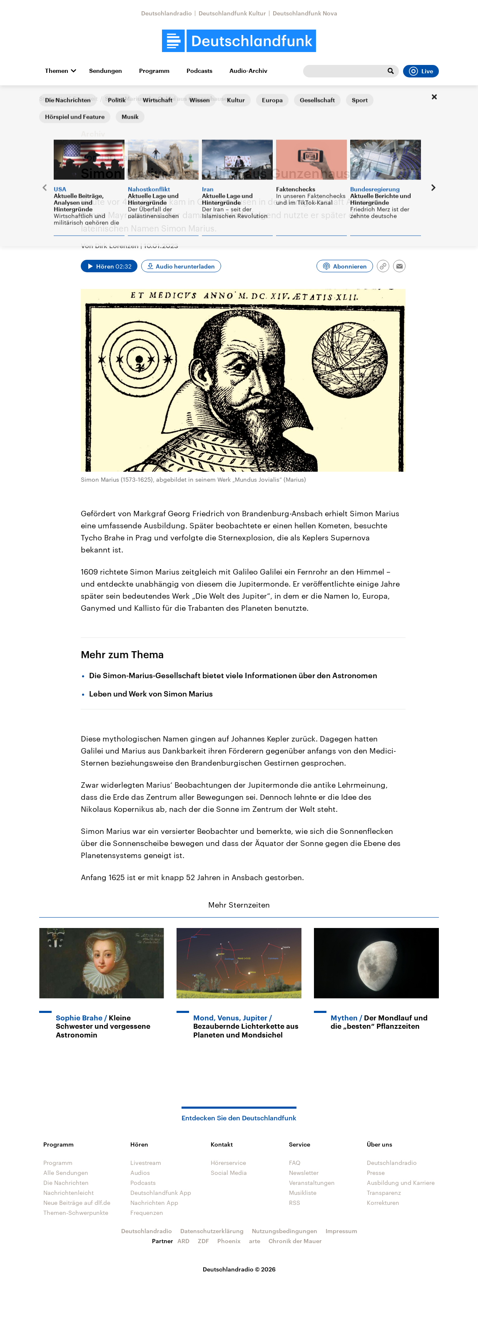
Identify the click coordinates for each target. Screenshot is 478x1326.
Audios (140, 1172)
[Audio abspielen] (109, 266)
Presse (376, 1172)
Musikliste (302, 1192)
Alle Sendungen (65, 1172)
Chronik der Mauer (295, 1240)
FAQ (295, 1162)
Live (421, 71)
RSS (294, 1202)
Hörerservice (228, 1162)
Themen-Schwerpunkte (75, 1212)
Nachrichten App (154, 1202)
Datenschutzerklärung (212, 1230)
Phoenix (229, 1240)
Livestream (145, 1162)
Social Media (229, 1172)
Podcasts (199, 71)
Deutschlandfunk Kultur (232, 13)
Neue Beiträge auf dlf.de (76, 1202)
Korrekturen (383, 1202)
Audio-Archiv (248, 71)
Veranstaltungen (312, 1182)
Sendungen (105, 71)
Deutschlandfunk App (160, 1192)
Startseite (52, 98)
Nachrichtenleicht (68, 1192)
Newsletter (304, 1172)
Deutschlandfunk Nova (305, 13)
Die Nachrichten (66, 1182)
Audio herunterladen (185, 266)
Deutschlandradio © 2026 (239, 1269)
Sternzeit (85, 98)
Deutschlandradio (166, 13)
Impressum (341, 1230)
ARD (183, 1240)
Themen (56, 71)
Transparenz (384, 1192)
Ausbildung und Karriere (401, 1182)
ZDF (203, 1240)
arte (254, 1240)
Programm (154, 71)
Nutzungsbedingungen (284, 1230)
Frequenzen (146, 1212)
